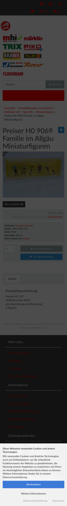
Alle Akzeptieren (33, 484)
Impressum (58, 500)
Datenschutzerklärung (35, 500)
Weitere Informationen (33, 493)
